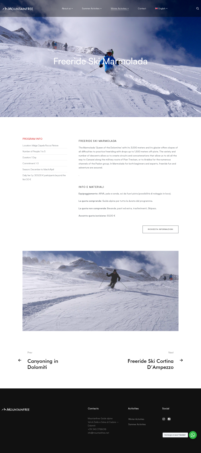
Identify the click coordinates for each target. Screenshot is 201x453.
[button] (161, 233)
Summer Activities (137, 424)
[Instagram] (163, 419)
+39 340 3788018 (97, 429)
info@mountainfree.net (98, 432)
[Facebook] (169, 419)
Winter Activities (136, 419)
